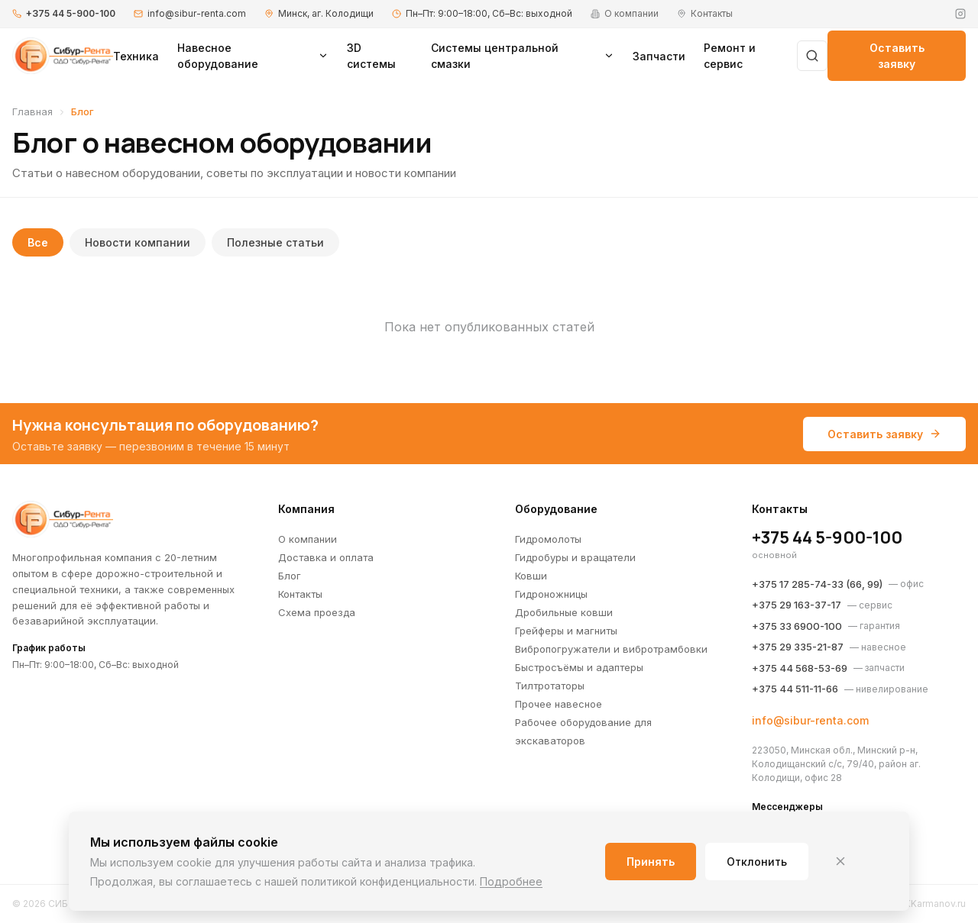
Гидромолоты (548, 539)
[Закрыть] (840, 861)
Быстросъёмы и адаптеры (579, 667)
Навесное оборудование (253, 55)
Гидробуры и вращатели (575, 557)
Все (38, 242)
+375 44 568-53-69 (799, 668)
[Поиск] (812, 55)
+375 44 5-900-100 (70, 13)
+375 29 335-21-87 (798, 647)
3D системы (371, 55)
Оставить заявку (897, 55)
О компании (307, 539)
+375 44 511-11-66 (795, 689)
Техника (136, 56)
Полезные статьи (275, 242)
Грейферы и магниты (566, 630)
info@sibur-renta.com (196, 13)
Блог (289, 576)
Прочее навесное (558, 704)
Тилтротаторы (550, 685)
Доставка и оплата (326, 557)
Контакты (300, 594)
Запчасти (659, 56)
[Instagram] (960, 13)
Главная (32, 111)
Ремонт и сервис (730, 55)
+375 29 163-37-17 (796, 605)
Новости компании (137, 242)
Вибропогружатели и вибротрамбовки (611, 649)
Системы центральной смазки (522, 55)
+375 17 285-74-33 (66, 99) (817, 584)
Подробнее (511, 881)
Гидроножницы (551, 594)
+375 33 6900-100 (797, 626)
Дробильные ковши (564, 612)
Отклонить (757, 861)
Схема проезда (316, 612)
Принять (651, 861)
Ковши (531, 576)
